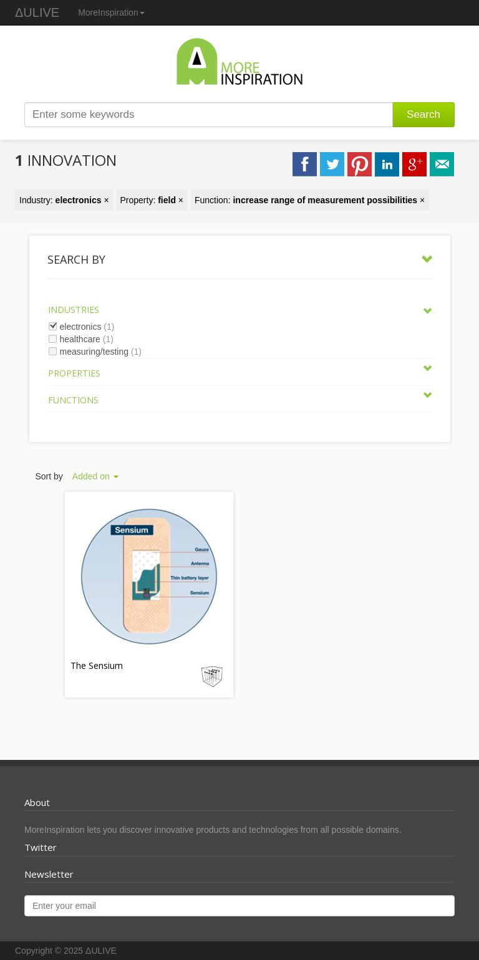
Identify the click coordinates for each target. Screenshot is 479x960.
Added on (95, 476)
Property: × (152, 200)
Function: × (310, 200)
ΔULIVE (37, 12)
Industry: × (64, 200)
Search (423, 114)
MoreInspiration (111, 12)
